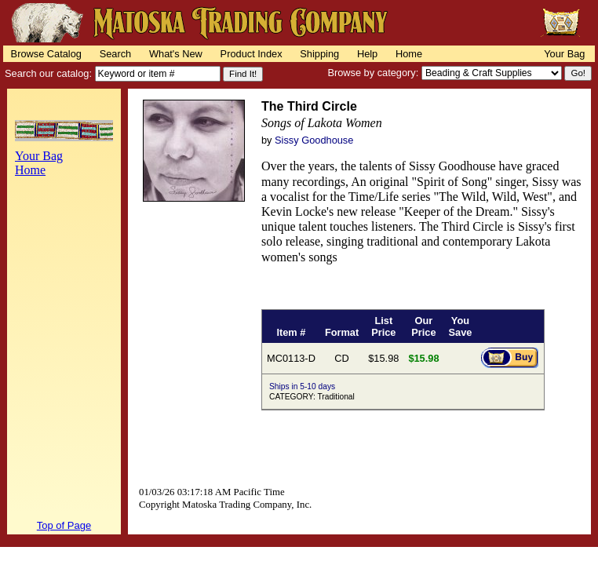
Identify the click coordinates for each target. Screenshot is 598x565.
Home (409, 54)
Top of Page (64, 525)
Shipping (319, 54)
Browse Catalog (46, 54)
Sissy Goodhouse (314, 140)
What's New (175, 54)
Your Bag (564, 54)
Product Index (252, 54)
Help (367, 54)
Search (116, 54)
